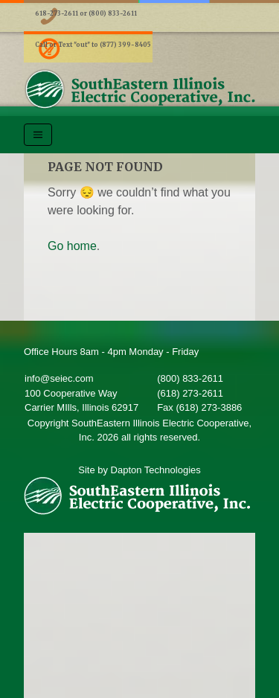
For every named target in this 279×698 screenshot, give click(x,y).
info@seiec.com (59, 378)
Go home (72, 246)
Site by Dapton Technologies (139, 470)
